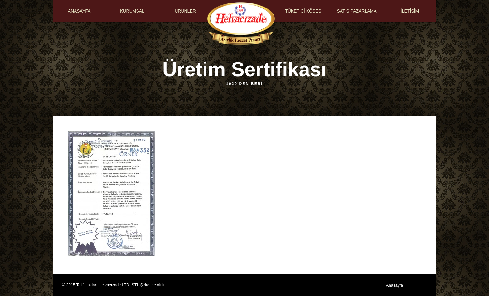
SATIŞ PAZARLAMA (356, 10)
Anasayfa (394, 285)
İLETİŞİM (410, 10)
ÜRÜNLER (185, 10)
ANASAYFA (79, 10)
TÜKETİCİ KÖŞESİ (303, 10)
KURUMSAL (132, 10)
